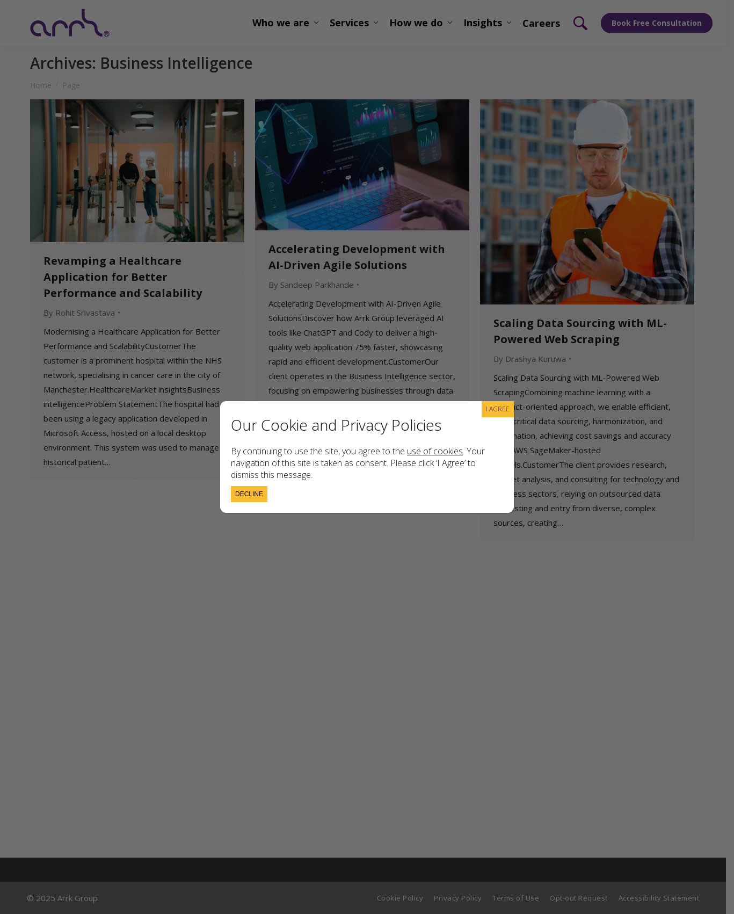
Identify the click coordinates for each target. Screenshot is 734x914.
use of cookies (435, 451)
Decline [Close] (249, 494)
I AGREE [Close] (498, 409)
